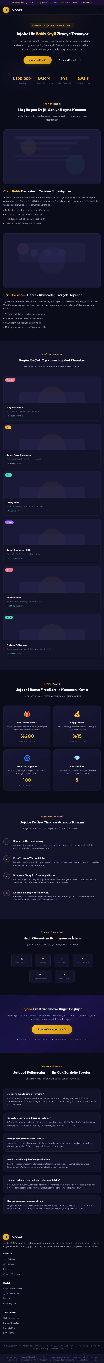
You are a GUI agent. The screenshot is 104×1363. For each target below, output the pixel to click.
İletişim (6, 1298)
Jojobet (12, 1237)
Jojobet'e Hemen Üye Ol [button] (52, 1029)
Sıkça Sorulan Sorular (12, 1288)
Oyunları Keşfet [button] (67, 60)
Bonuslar (7, 1269)
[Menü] (98, 10)
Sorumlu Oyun (9, 1328)
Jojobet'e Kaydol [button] (37, 60)
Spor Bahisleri (9, 1259)
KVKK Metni (8, 1333)
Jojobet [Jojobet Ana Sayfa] (12, 10)
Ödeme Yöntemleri (11, 1274)
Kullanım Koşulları (11, 1323)
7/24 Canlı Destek (11, 1293)
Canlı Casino (9, 1264)
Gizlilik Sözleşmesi (11, 1318)
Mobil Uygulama (10, 1303)
